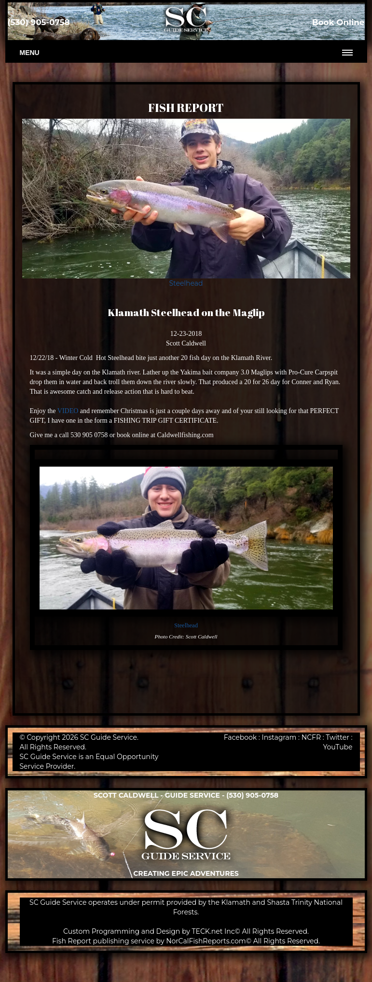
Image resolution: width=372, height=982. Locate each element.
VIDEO (68, 411)
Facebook (240, 737)
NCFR (311, 737)
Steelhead (186, 283)
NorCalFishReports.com (206, 941)
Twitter (337, 737)
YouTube (337, 747)
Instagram (279, 737)
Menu (30, 52)
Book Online (338, 22)
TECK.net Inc (213, 931)
